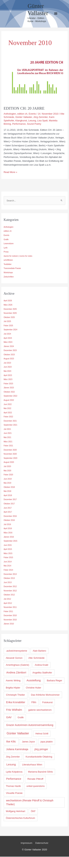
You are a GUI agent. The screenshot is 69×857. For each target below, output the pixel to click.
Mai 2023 (7, 371)
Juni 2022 (8, 405)
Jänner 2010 (9, 624)
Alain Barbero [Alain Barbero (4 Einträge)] (39, 651)
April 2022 (8, 413)
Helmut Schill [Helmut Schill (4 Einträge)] (41, 734)
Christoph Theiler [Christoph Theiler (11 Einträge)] (15, 695)
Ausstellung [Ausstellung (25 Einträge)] (33, 680)
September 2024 (10, 330)
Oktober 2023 (9, 355)
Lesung (32, 120)
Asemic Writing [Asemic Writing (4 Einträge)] (13, 681)
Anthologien (10, 113)
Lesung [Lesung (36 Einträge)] (11, 764)
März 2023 (8, 380)
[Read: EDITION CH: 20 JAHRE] (35, 80)
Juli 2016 (7, 525)
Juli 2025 (7, 322)
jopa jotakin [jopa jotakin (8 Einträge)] (46, 742)
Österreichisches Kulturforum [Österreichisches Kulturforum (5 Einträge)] (20, 818)
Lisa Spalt (42, 120)
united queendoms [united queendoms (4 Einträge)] (35, 786)
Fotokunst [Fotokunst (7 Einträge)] (47, 702)
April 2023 (8, 376)
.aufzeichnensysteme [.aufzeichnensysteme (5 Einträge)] (16, 651)
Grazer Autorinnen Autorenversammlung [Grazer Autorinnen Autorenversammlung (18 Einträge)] (29, 725)
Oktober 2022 (9, 392)
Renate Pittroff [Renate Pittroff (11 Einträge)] (35, 779)
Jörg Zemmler (40, 117)
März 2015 (8, 554)
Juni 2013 (8, 583)
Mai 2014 (7, 566)
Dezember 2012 (10, 587)
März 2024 (8, 342)
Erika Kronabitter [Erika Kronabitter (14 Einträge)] (15, 702)
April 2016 (8, 529)
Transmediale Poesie (12, 269)
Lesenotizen (9, 244)
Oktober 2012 (9, 595)
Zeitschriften (9, 277)
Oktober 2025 (9, 318)
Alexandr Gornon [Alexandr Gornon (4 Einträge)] (14, 658)
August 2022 (9, 400)
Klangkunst (21, 120)
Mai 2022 (7, 409)
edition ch (22, 113)
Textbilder (8, 265)
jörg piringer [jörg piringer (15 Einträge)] (41, 749)
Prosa (6, 252)
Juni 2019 (8, 479)
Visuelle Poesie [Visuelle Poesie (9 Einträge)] (14, 793)
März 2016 (8, 533)
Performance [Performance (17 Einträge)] (13, 779)
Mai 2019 (7, 483)
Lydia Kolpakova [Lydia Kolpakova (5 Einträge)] (14, 772)
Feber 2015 (8, 558)
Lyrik (6, 248)
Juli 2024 (7, 334)
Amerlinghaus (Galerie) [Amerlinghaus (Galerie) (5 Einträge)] (17, 665)
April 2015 (8, 550)
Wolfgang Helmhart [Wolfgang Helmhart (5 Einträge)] (15, 811)
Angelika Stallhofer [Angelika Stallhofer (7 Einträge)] (42, 673)
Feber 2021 (8, 446)
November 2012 (10, 591)
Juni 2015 (8, 546)
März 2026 (8, 305)
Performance (19, 123)
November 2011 (10, 608)
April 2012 (8, 604)
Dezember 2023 (10, 351)
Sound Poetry (34, 123)
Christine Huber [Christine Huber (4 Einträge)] (33, 688)
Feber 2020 (8, 475)
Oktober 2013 (9, 579)
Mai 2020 (7, 471)
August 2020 (9, 463)
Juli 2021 (7, 429)
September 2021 (10, 425)
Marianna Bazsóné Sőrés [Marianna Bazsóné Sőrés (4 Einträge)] (40, 772)
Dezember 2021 (10, 421)
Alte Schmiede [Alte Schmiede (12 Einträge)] (36, 658)
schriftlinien (8, 260)
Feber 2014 (8, 570)
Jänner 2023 (9, 388)
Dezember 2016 (10, 517)
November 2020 (10, 454)
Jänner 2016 (9, 537)
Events (32, 113)
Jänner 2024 (9, 347)
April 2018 (8, 496)
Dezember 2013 (10, 575)
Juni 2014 (8, 562)
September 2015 (10, 541)
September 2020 (10, 459)
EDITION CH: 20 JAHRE (24, 108)
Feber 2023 (8, 384)
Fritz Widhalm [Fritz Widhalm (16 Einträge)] (14, 710)
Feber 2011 (8, 612)
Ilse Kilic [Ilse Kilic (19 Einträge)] (11, 741)
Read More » (10, 172)
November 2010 (10, 620)
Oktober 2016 (9, 521)
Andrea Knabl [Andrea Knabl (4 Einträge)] (41, 665)
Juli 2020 (7, 467)
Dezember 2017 (10, 500)
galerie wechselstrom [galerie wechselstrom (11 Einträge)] (40, 710)
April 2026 (8, 301)
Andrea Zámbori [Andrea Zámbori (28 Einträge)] (16, 672)
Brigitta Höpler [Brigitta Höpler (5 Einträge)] (13, 688)
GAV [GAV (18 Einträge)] (9, 717)
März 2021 (8, 442)
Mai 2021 (7, 438)
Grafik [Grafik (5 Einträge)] (21, 718)
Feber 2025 (8, 326)
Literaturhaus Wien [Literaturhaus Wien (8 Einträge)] (32, 765)
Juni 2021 (8, 434)
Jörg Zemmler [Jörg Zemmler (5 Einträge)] (13, 757)
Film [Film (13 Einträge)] (33, 702)
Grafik (6, 240)
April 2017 (8, 512)
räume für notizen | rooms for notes (18, 256)
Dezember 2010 (10, 616)
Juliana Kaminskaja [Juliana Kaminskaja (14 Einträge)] (17, 749)
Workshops (8, 273)
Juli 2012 (7, 599)
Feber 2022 (8, 417)
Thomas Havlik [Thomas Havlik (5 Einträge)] (13, 786)
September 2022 (10, 396)
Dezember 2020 (10, 450)
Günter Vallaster (23, 117)
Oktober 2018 (9, 488)
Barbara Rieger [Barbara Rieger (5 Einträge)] (54, 681)
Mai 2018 (7, 492)
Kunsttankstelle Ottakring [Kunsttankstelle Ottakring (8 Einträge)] (39, 757)
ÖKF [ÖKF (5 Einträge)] (33, 811)
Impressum (26, 843)
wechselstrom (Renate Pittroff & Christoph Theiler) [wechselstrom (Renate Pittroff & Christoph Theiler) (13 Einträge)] (29, 802)
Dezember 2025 (10, 309)
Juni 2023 (8, 367)
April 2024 (8, 338)
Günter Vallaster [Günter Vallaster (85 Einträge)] (18, 733)
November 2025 (10, 313)
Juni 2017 (8, 508)
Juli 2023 (7, 363)
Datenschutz (41, 843)
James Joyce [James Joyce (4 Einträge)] (28, 742)
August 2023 (9, 359)
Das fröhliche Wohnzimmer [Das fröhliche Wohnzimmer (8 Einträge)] (45, 695)
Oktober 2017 (9, 504)
